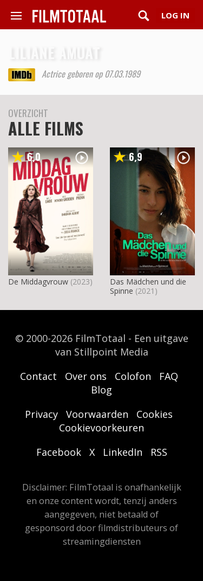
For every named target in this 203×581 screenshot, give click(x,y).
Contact (38, 376)
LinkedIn (122, 452)
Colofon (133, 376)
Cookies (154, 414)
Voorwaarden (97, 414)
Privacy (41, 414)
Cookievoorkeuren (101, 427)
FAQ (168, 376)
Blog (101, 389)
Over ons (86, 376)
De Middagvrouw (38, 281)
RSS (158, 452)
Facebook (58, 452)
